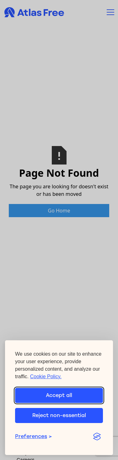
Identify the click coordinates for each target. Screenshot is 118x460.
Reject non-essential (59, 415)
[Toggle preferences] (50, 436)
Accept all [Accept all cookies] (59, 395)
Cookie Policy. (46, 376)
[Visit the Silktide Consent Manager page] (97, 436)
